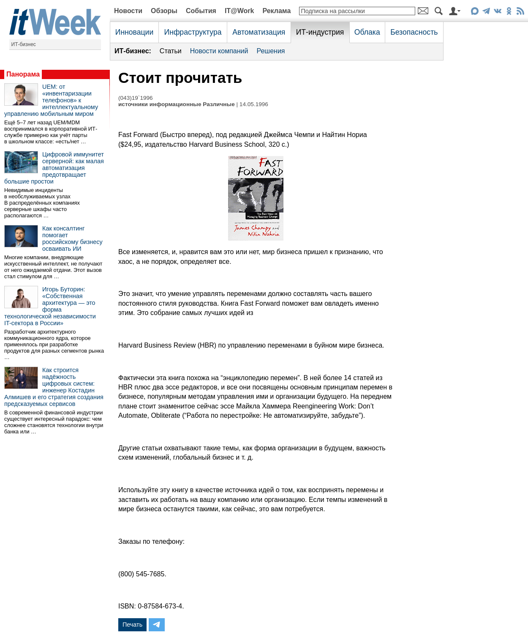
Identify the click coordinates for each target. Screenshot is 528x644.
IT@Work (239, 10)
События (201, 10)
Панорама (23, 74)
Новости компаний (219, 51)
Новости (128, 10)
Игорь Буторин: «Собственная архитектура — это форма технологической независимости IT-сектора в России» (50, 306)
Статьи (171, 51)
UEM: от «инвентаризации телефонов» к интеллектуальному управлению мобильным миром (51, 100)
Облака (367, 32)
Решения (270, 51)
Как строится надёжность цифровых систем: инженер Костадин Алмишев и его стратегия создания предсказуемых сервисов (53, 387)
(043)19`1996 (135, 98)
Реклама (276, 10)
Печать (132, 624)
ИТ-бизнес (23, 44)
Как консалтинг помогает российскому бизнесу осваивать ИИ (72, 238)
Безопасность (414, 32)
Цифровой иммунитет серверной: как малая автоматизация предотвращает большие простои (54, 168)
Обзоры (164, 10)
